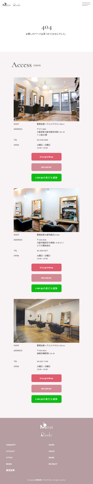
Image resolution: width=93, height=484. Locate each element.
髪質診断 (10, 470)
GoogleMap (46, 156)
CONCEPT (11, 444)
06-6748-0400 (42, 140)
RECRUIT (53, 464)
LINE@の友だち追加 (46, 177)
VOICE (52, 451)
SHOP (51, 444)
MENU (9, 464)
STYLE (9, 457)
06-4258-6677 (42, 250)
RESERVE (46, 167)
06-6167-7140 (42, 361)
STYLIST (10, 451)
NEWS (51, 457)
